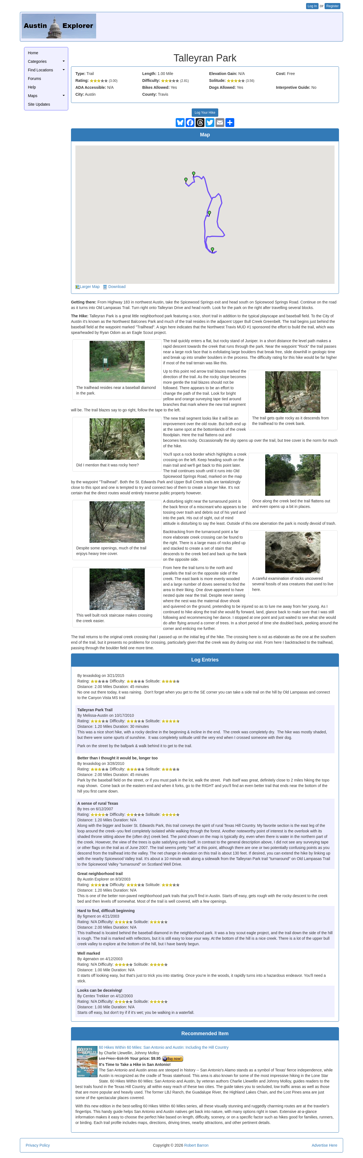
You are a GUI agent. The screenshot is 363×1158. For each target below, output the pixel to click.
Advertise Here (324, 1145)
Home (33, 53)
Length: (149, 73)
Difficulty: (151, 80)
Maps (32, 96)
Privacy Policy (38, 1145)
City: (79, 94)
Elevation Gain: (223, 73)
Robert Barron (196, 1145)
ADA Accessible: (90, 87)
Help (32, 87)
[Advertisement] (240, 26)
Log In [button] (312, 6)
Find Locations (40, 70)
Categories (37, 61)
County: (149, 94)
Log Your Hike (205, 113)
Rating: (82, 80)
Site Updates (39, 104)
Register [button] (332, 6)
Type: (80, 73)
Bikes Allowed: (156, 87)
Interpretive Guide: (293, 87)
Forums (34, 78)
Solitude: (217, 80)
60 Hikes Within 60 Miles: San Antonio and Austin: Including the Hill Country (163, 1047)
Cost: (281, 73)
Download (116, 286)
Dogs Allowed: (222, 87)
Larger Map (90, 286)
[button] (186, 180)
